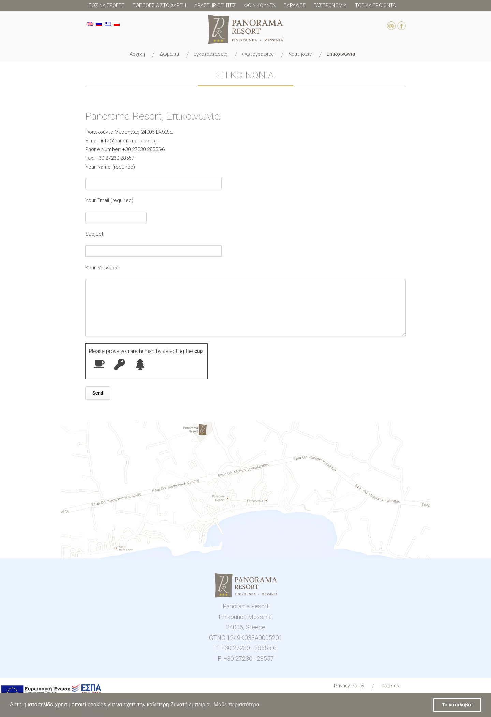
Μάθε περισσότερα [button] (236, 704)
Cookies (390, 685)
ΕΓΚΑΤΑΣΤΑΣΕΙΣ (210, 54)
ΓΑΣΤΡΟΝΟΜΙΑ (330, 5)
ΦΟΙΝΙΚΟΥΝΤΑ (260, 5)
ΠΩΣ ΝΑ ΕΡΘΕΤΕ (106, 5)
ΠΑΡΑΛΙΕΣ (295, 5)
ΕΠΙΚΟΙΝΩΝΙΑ (341, 54)
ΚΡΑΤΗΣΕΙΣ (300, 54)
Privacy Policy (349, 685)
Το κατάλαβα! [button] (457, 704)
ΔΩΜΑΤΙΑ (169, 54)
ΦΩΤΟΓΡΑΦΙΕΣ (258, 54)
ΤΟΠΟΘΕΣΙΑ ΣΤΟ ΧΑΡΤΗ (159, 5)
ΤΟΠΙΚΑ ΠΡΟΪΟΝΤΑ (375, 5)
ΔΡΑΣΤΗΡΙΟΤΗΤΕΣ (215, 5)
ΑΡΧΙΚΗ (137, 54)
